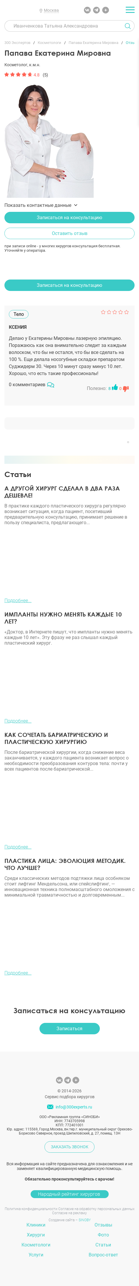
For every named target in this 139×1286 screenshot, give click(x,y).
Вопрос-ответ (103, 1255)
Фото (103, 1235)
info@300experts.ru (74, 1107)
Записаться (69, 1028)
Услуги (36, 1255)
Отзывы (103, 1225)
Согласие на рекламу (69, 1213)
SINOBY (85, 1220)
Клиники (36, 1225)
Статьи (103, 1245)
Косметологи (35, 1245)
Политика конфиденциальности (31, 1209)
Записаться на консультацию (69, 217)
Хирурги (36, 1235)
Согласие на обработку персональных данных (96, 1209)
